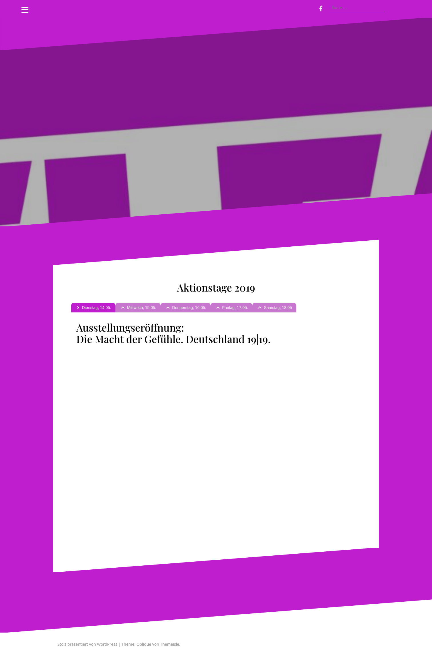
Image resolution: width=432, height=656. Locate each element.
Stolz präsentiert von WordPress (87, 644)
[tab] (93, 307)
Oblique (144, 644)
